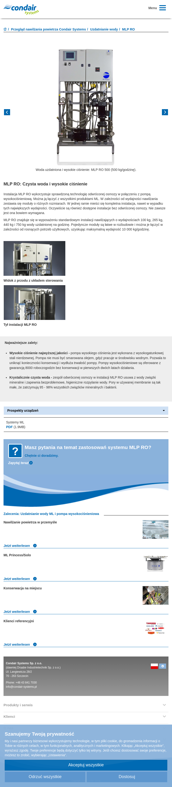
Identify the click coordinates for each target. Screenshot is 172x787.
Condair (21, 9)
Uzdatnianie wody (104, 29)
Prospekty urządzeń (86, 410)
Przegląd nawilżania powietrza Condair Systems (48, 29)
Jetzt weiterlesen (20, 546)
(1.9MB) (15, 427)
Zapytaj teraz (18, 463)
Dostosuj (127, 776)
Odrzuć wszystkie (45, 776)
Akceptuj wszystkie (86, 765)
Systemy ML (15, 422)
